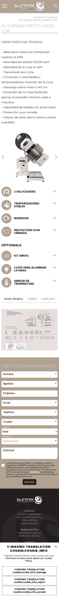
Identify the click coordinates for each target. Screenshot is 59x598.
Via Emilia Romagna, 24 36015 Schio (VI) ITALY (29, 534)
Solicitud (8, 450)
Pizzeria (52, 17)
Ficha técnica (13, 298)
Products (39, 17)
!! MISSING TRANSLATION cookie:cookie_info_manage (29, 571)
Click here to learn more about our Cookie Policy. (28, 559)
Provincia (7, 437)
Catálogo (48, 298)
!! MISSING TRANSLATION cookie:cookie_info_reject (29, 581)
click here (34, 472)
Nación (6, 427)
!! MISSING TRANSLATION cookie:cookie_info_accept (29, 590)
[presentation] (3, 156)
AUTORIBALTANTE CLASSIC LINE (38, 20)
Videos (32, 298)
